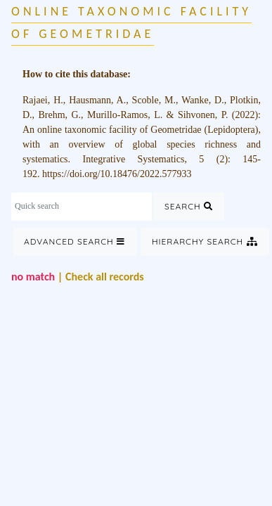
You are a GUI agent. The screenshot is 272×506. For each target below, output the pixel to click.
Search (188, 206)
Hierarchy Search (205, 241)
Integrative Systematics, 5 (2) (155, 159)
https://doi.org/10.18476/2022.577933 (116, 174)
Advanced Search (74, 241)
